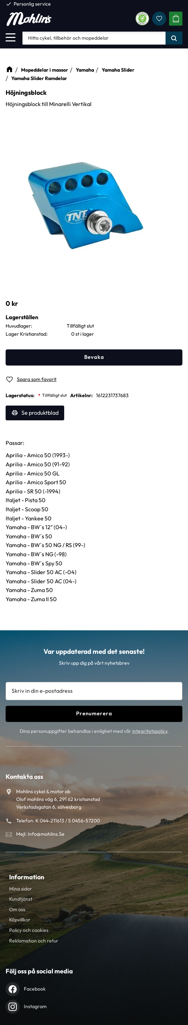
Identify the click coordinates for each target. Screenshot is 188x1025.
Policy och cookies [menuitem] (28, 930)
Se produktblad (40, 412)
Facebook (35, 989)
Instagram (35, 1006)
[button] (10, 37)
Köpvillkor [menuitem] (20, 919)
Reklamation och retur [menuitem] (33, 941)
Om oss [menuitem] (17, 909)
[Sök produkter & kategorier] (94, 38)
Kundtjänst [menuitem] (20, 899)
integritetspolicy (149, 731)
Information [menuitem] (26, 877)
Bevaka (94, 357)
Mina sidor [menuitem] (20, 889)
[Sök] (174, 38)
